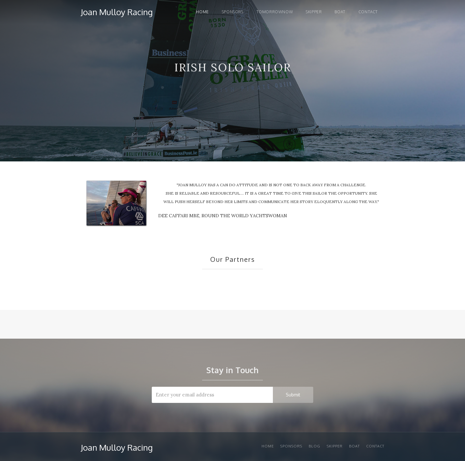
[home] (117, 10)
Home (202, 11)
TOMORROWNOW (274, 11)
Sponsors (232, 11)
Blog (314, 446)
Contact (368, 11)
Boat (340, 11)
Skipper (314, 11)
